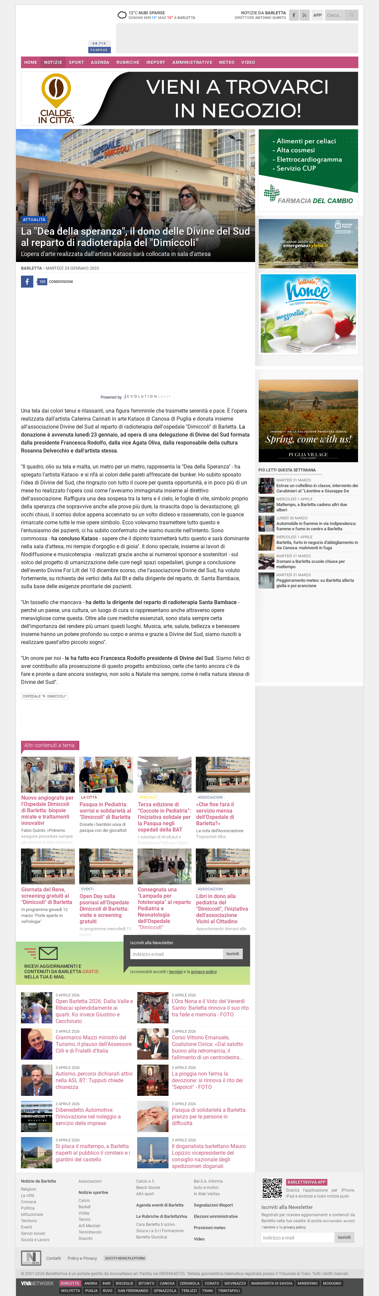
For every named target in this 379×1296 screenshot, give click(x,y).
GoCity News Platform (125, 1258)
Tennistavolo (90, 1232)
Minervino (308, 1283)
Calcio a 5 (145, 1181)
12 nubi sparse (157, 15)
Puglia (91, 1291)
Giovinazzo (235, 1283)
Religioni (28, 1189)
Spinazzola (165, 1291)
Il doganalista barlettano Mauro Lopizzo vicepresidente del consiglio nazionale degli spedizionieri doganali (209, 1156)
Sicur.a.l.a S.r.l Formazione (160, 1230)
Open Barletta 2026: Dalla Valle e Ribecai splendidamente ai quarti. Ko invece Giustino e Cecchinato (94, 1011)
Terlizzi (189, 1291)
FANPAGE (99, 50)
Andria (90, 1283)
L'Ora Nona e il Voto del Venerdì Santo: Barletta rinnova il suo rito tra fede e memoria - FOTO (210, 1008)
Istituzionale (32, 1214)
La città (27, 1195)
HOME (30, 62)
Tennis (84, 1219)
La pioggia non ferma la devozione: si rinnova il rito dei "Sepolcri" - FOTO (207, 1080)
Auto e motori (206, 1187)
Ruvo (108, 1291)
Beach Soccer (148, 1187)
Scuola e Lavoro (35, 1239)
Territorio (29, 1220)
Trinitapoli (229, 1291)
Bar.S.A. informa (208, 1181)
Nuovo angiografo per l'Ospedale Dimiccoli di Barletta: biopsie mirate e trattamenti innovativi (47, 810)
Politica (28, 1208)
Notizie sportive (93, 1192)
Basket (85, 1206)
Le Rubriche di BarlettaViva (161, 1216)
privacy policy (204, 971)
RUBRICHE (128, 62)
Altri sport (145, 1193)
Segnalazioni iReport (213, 1205)
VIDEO (248, 62)
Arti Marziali (89, 1225)
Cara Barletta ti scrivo (155, 1224)
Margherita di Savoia (271, 1283)
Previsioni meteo (209, 1227)
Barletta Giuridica (151, 1236)
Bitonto (147, 1283)
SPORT (76, 62)
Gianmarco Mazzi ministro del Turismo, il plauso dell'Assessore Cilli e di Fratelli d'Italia (94, 1044)
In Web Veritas (207, 1193)
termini (176, 971)
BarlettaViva (53, 29)
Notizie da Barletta (38, 1181)
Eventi (26, 1227)
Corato (212, 1283)
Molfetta (70, 1291)
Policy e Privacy (82, 1258)
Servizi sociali (33, 1233)
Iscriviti (232, 954)
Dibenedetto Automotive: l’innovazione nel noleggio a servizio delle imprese (88, 1116)
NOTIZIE (53, 62)
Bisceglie (124, 1283)
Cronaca (28, 1201)
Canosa (167, 1283)
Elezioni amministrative (216, 1216)
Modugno (332, 1283)
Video (199, 1238)
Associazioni (90, 1181)
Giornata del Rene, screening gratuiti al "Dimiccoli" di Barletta (46, 895)
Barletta (70, 1283)
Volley (84, 1213)
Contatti (53, 1258)
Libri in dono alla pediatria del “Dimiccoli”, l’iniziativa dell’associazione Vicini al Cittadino (222, 909)
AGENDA (100, 62)
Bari (107, 1283)
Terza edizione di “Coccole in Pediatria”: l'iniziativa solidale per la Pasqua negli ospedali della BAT (164, 817)
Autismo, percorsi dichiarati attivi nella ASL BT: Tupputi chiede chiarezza (94, 1080)
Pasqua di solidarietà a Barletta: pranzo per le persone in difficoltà (209, 1116)
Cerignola (189, 1283)
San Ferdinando (133, 1291)
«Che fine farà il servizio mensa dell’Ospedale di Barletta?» (215, 814)
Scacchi (86, 1238)
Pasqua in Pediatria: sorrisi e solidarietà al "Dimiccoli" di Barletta (105, 810)
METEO (226, 62)
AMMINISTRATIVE (192, 62)
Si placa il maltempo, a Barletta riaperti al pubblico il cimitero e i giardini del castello (93, 1153)
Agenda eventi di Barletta (160, 1205)
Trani (207, 1291)
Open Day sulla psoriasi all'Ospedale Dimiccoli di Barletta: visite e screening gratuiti (104, 909)
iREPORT (156, 62)
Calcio (84, 1200)
